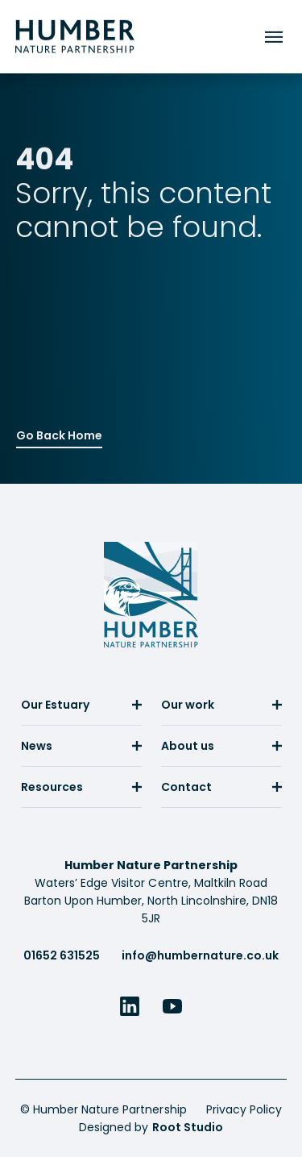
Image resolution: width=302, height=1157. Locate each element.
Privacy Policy (244, 1109)
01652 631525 (61, 955)
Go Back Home (59, 434)
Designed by (150, 1127)
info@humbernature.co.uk (200, 955)
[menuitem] (81, 711)
